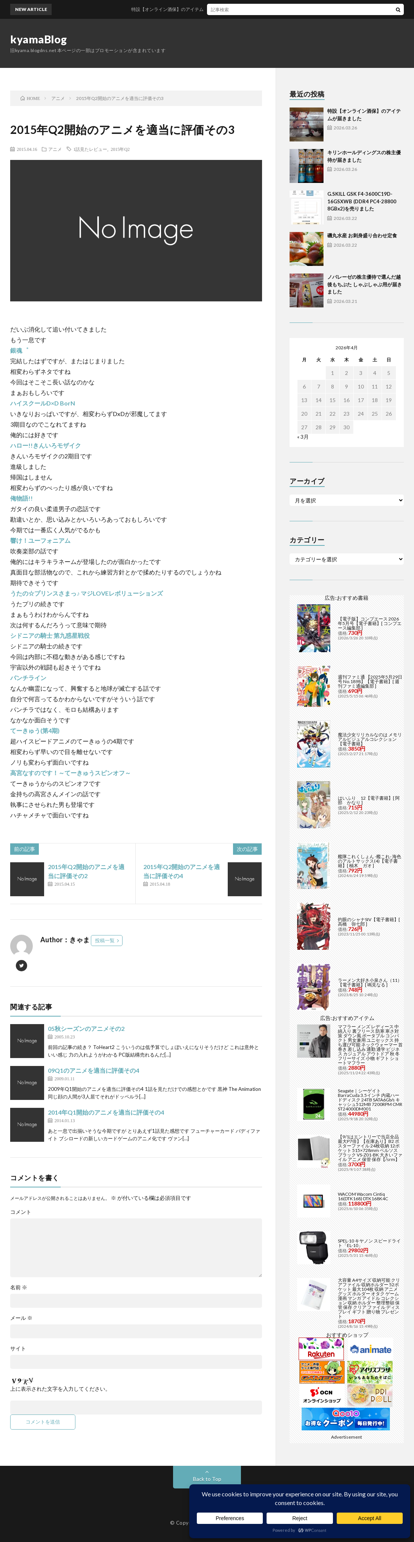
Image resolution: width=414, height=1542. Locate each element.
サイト (18, 1348)
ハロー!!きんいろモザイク (45, 445)
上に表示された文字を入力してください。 (60, 1388)
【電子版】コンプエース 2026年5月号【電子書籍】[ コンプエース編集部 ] (370, 623)
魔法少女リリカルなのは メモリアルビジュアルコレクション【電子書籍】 (370, 739)
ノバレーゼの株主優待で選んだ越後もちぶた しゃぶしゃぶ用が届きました (364, 284)
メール (21, 1318)
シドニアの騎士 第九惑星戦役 (50, 635)
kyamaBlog (38, 39)
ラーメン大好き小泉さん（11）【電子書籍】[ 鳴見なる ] (370, 982)
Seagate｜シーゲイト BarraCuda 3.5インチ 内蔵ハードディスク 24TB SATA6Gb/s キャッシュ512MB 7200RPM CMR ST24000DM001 (370, 1100)
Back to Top (207, 1479)
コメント (20, 1212)
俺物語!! (21, 498)
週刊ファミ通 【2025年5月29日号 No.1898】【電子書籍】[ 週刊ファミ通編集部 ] (370, 681)
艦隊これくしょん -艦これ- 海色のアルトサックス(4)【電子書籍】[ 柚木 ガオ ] (369, 861)
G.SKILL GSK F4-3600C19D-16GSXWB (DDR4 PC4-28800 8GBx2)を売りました (361, 201)
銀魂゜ (19, 350)
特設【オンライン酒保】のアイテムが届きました (222, 9)
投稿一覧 (105, 940)
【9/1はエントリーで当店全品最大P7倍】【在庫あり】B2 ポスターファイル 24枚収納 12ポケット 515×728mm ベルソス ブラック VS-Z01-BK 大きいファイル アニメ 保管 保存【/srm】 (370, 1148)
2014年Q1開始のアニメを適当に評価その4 (106, 1112)
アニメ (55, 149)
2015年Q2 (120, 149)
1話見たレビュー (90, 149)
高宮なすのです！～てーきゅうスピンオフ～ (70, 772)
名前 (18, 1287)
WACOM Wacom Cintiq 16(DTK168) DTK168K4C (363, 1196)
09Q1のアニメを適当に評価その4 (93, 1070)
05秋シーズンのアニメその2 (86, 1028)
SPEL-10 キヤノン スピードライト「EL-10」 (369, 1243)
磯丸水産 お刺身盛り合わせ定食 (362, 235)
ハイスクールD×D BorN (42, 403)
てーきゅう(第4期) (35, 730)
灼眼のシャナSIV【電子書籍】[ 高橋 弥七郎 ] (369, 922)
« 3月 (303, 436)
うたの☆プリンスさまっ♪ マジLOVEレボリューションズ (86, 593)
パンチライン (28, 677)
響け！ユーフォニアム (40, 540)
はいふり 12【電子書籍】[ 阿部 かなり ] (369, 800)
